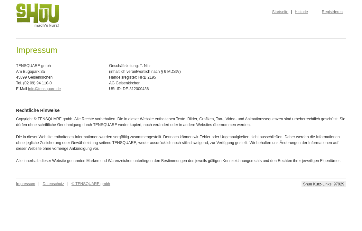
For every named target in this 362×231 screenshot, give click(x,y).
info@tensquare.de (44, 89)
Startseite (280, 12)
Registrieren (332, 12)
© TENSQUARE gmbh (90, 184)
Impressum (25, 184)
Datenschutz (53, 184)
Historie (301, 12)
